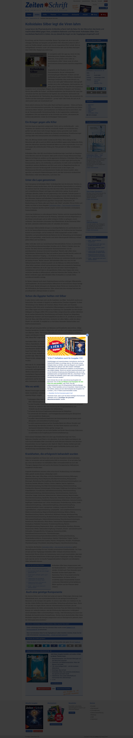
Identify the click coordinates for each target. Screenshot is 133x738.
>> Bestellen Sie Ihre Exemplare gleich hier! (60, 393)
